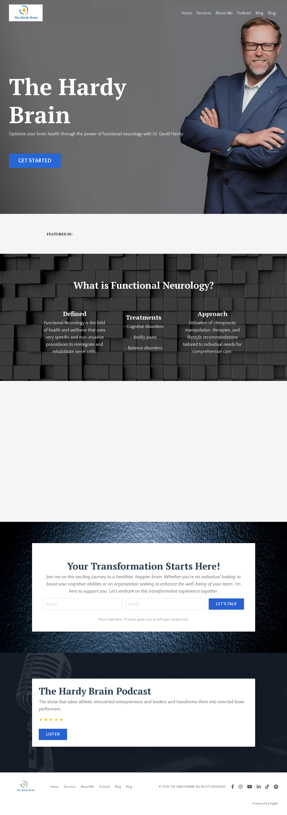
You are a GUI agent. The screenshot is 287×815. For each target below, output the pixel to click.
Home (186, 13)
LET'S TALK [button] (226, 604)
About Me (224, 13)
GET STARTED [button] (34, 161)
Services (204, 13)
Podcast (244, 13)
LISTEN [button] (53, 734)
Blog (259, 13)
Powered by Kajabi (265, 803)
